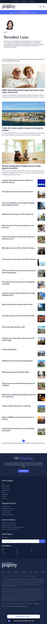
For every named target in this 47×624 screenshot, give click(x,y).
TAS (31, 551)
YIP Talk (4, 496)
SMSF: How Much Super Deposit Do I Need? (13, 527)
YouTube (43, 572)
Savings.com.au (22, 603)
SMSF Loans (34, 13)
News (3, 483)
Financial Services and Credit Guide (9, 598)
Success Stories (6, 488)
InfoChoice (29, 603)
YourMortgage (36, 603)
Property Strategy (6, 512)
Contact (9, 572)
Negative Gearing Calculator (9, 525)
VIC (3, 551)
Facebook (23, 572)
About (3, 572)
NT (16, 553)
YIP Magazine (24, 1)
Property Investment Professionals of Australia (17, 606)
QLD (3, 553)
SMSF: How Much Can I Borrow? (10, 529)
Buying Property (6, 506)
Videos (3, 492)
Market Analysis (6, 490)
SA (17, 551)
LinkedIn (36, 572)
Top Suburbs (5, 537)
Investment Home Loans (21, 13)
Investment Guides (6, 510)
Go (42, 541)
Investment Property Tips (8, 508)
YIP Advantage (16, 1)
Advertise (32, 1)
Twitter (30, 572)
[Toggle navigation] (43, 6)
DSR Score (4, 498)
